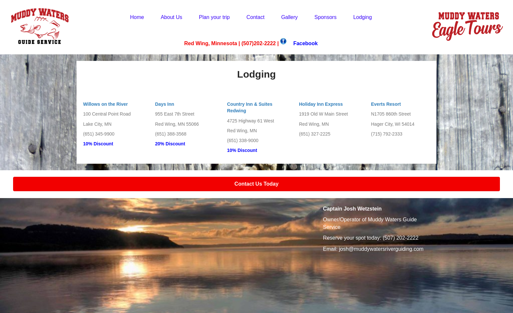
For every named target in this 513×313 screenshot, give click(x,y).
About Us (171, 17)
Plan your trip (214, 17)
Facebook (305, 43)
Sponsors (325, 17)
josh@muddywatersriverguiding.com (381, 249)
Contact (255, 17)
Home (137, 17)
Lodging (362, 17)
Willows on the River (105, 104)
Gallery (289, 17)
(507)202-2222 (258, 43)
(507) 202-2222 (400, 238)
